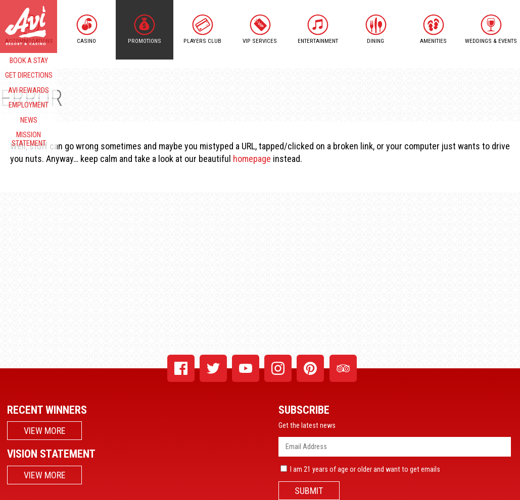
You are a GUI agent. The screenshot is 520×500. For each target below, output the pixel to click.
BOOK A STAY (29, 61)
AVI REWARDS (28, 90)
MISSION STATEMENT (29, 139)
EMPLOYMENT (29, 105)
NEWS (28, 120)
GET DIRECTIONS (29, 75)
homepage (252, 158)
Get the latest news (307, 425)
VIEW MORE (45, 430)
